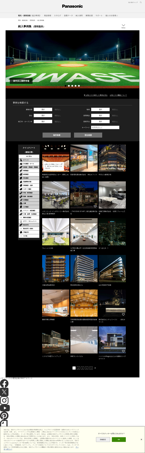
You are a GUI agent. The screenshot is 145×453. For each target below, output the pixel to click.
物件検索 (56, 135)
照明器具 (32, 20)
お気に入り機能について (118, 95)
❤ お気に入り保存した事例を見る (96, 95)
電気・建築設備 (22, 20)
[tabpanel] (72, 60)
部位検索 (88, 135)
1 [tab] (66, 86)
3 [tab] (72, 86)
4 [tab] (76, 86)
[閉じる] (141, 442)
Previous (12, 60)
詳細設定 (103, 442)
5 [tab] (79, 86)
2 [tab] (69, 86)
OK (119, 442)
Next (133, 60)
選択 (43, 109)
